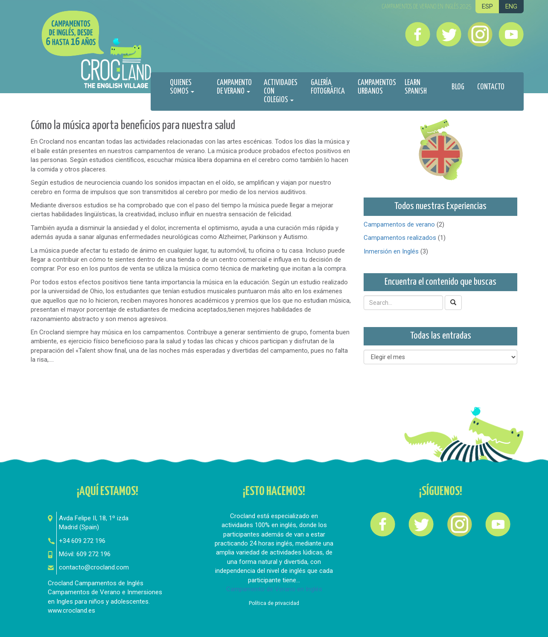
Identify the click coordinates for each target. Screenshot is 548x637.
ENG (511, 6)
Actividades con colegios (280, 91)
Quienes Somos (182, 87)
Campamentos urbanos (377, 87)
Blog (458, 87)
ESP (487, 6)
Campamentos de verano (399, 224)
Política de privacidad (274, 603)
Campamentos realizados (400, 238)
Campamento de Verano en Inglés (274, 589)
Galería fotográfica (328, 87)
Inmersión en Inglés (391, 251)
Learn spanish (416, 87)
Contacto (490, 87)
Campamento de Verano (234, 87)
